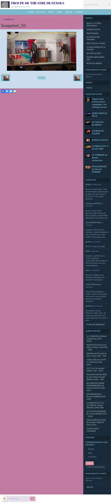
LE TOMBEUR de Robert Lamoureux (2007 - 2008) (97, 338)
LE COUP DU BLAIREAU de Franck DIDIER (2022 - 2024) (97, 414)
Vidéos (51, 12)
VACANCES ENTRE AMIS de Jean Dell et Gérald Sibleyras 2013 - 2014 (97, 377)
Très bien (90, 457)
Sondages (80, 12)
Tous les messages (96, 325)
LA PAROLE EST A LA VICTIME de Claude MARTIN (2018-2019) (95, 405)
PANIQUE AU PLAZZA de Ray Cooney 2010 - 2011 (97, 355)
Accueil (30, 12)
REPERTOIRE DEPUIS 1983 (95, 58)
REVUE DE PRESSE (94, 64)
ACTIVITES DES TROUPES (93, 38)
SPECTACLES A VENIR (96, 44)
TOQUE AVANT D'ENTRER (93, 430)
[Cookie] (4, 498)
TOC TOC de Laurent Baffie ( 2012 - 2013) (95, 369)
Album (60, 12)
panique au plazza (100, 140)
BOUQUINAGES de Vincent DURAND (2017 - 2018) (97, 396)
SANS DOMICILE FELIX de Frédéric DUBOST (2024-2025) (96, 422)
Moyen (89, 449)
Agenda (69, 12)
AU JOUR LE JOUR (94, 53)
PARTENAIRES (93, 33)
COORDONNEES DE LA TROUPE (96, 48)
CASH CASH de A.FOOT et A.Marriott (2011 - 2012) (96, 362)
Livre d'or (41, 12)
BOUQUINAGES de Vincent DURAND (99, 169)
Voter (90, 463)
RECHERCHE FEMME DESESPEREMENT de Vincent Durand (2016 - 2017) (49, 17)
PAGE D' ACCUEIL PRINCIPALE (94, 24)
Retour (41, 78)
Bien (88, 453)
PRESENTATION (93, 30)
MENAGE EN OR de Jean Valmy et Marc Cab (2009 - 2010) (97, 347)
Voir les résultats (96, 467)
